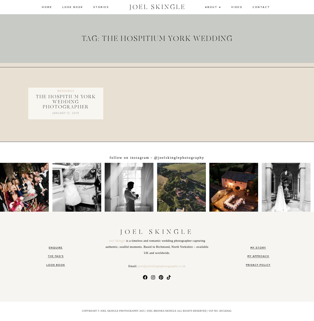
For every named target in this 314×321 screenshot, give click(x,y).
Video (236, 7)
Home (47, 7)
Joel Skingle (117, 240)
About (213, 7)
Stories (101, 7)
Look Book (72, 7)
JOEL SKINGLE (157, 7)
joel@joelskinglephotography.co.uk (162, 266)
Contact (261, 7)
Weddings (65, 90)
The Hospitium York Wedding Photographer (66, 102)
